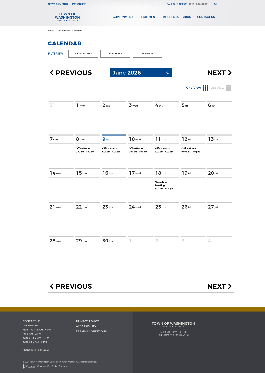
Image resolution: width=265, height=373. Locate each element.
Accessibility (86, 326)
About (188, 17)
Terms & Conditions (91, 331)
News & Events (58, 4)
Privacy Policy (87, 321)
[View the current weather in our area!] (210, 4)
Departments (148, 17)
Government (123, 17)
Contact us (31, 321)
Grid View (197, 88)
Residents (171, 17)
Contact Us (206, 17)
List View (221, 88)
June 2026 (127, 73)
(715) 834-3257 (198, 4)
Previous (71, 73)
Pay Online (79, 4)
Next (219, 73)
